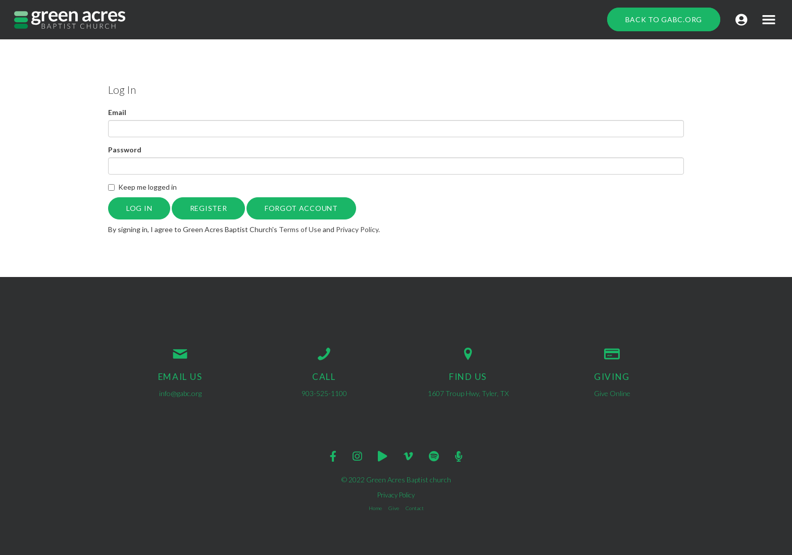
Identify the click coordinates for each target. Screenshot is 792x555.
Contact (415, 508)
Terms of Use (300, 229)
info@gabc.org (180, 393)
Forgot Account (301, 208)
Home (375, 508)
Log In (139, 208)
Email (117, 112)
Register (208, 208)
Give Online (612, 393)
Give (393, 508)
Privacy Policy (357, 229)
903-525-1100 (324, 393)
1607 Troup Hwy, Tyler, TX (468, 393)
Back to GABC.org (663, 19)
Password (124, 149)
